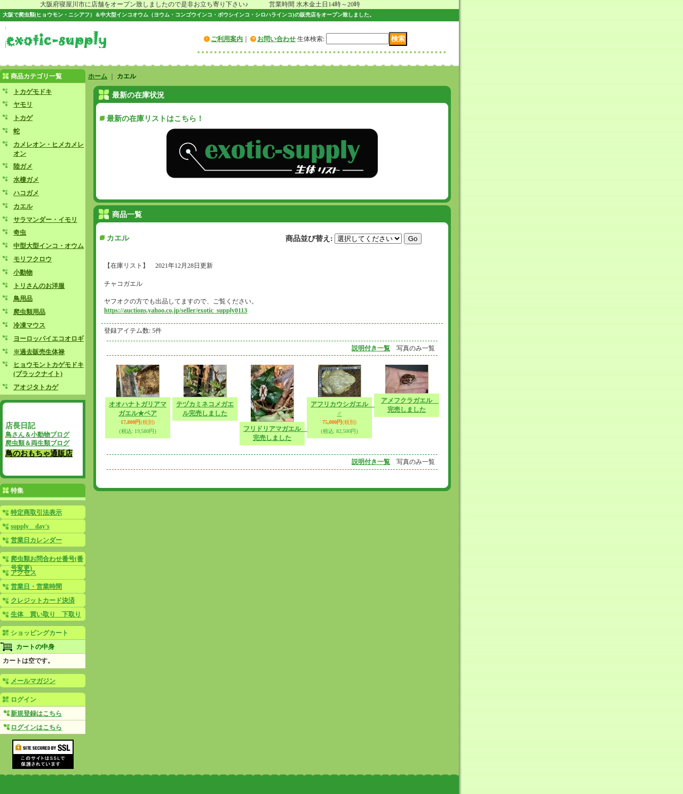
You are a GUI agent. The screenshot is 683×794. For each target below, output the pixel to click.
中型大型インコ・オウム (48, 246)
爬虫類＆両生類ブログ (37, 443)
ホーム (97, 76)
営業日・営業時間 (36, 586)
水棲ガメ (26, 179)
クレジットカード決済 (43, 600)
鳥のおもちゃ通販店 (39, 453)
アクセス (23, 572)
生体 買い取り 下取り (46, 614)
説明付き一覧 (371, 348)
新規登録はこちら (36, 713)
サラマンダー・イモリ (45, 219)
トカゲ (23, 118)
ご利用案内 (227, 39)
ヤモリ (23, 104)
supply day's (30, 526)
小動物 (23, 272)
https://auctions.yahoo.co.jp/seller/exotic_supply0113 (175, 310)
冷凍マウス (29, 325)
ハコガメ (26, 193)
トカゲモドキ (32, 91)
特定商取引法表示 (36, 512)
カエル (23, 206)
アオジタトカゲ (35, 387)
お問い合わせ (276, 39)
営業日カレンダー (36, 540)
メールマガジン (33, 681)
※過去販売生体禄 (39, 352)
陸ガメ (23, 166)
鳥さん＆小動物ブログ (37, 434)
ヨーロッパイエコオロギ (48, 338)
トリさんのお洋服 (39, 286)
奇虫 (19, 232)
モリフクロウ (32, 259)
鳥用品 (23, 298)
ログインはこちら (36, 727)
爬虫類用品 (29, 312)
